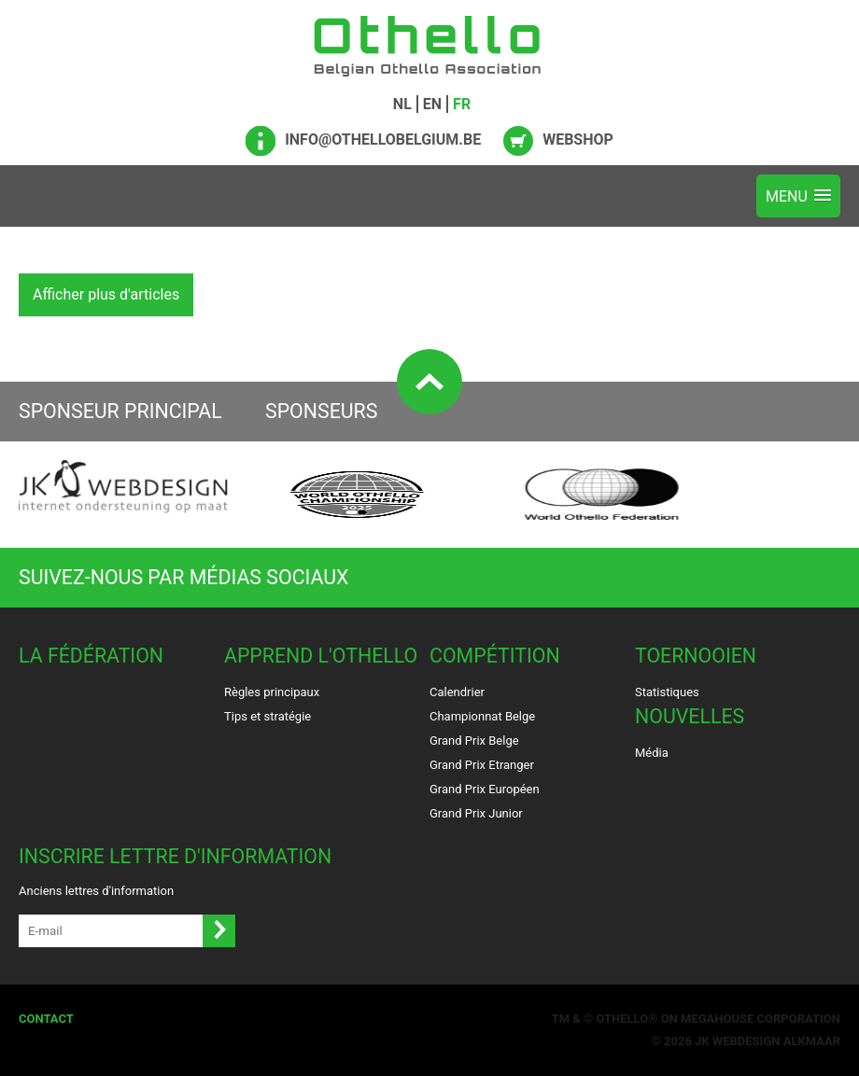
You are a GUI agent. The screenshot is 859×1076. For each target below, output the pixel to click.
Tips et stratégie (267, 716)
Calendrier (457, 692)
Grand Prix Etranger (482, 765)
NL (402, 104)
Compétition (495, 655)
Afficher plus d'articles (106, 294)
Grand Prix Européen (485, 789)
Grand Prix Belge (474, 741)
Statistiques (667, 692)
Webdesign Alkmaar (776, 1041)
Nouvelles (689, 716)
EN (432, 104)
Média (652, 753)
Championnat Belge (482, 716)
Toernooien (695, 655)
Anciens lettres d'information (96, 891)
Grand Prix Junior (476, 813)
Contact (46, 1019)
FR (462, 104)
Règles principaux (271, 692)
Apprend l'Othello (320, 655)
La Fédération (91, 655)
